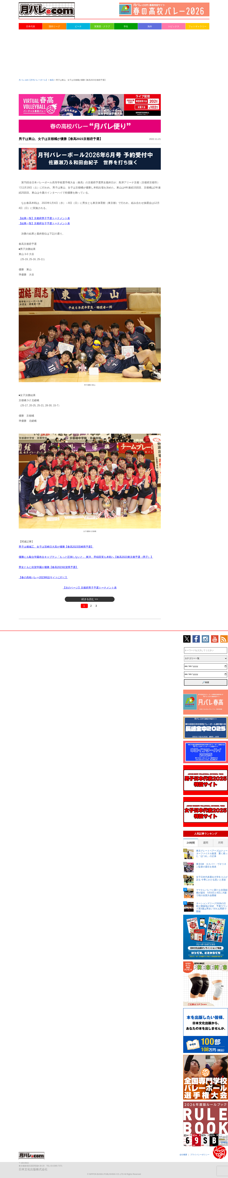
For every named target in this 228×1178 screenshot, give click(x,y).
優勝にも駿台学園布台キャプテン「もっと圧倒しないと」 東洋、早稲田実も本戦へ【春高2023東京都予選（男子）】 (86, 557)
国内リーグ (54, 26)
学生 (126, 26)
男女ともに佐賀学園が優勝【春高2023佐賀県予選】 (48, 567)
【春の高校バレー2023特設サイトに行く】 (43, 577)
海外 (150, 26)
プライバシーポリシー (199, 1155)
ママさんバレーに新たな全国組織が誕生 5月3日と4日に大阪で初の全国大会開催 (212, 893)
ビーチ (78, 26)
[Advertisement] (114, 53)
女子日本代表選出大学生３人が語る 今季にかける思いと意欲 (212, 878)
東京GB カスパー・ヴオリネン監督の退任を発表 (211, 865)
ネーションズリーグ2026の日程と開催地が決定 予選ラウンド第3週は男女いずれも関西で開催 (212, 907)
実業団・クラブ (102, 26)
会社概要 (183, 1155)
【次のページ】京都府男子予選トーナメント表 (90, 587)
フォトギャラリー (197, 26)
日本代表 (30, 26)
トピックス (173, 26)
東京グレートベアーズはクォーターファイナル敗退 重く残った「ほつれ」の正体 (212, 853)
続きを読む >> (89, 599)
